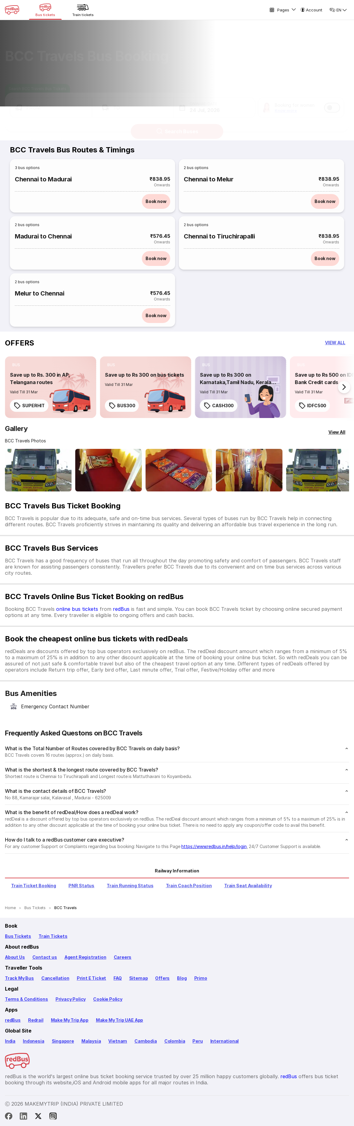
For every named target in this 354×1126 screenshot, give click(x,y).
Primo (200, 978)
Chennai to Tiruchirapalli (219, 236)
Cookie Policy (107, 999)
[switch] (332, 102)
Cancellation (55, 978)
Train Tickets (53, 936)
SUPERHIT (29, 405)
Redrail (35, 1020)
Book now (156, 201)
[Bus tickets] (45, 9)
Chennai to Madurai (43, 179)
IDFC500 (312, 405)
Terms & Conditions (26, 999)
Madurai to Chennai (43, 236)
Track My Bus (19, 978)
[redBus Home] (12, 10)
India (10, 1041)
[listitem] (16, 365)
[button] (51, 102)
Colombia (174, 1041)
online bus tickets (77, 609)
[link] (50, 387)
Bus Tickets (18, 936)
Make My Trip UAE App (119, 1020)
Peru (197, 1041)
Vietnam (117, 1041)
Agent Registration (85, 957)
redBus (121, 609)
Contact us (44, 957)
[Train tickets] (83, 9)
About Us (15, 957)
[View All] (337, 432)
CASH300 (219, 405)
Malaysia (91, 1041)
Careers (123, 957)
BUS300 (122, 405)
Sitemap (138, 978)
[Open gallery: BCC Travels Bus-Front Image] (38, 470)
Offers (162, 978)
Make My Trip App (69, 1020)
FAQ (117, 978)
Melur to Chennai (39, 293)
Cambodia (145, 1041)
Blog (182, 978)
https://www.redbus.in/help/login (213, 846)
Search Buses (177, 125)
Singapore (63, 1041)
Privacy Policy (71, 999)
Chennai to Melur (208, 179)
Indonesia (33, 1041)
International (224, 1041)
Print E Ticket (91, 978)
